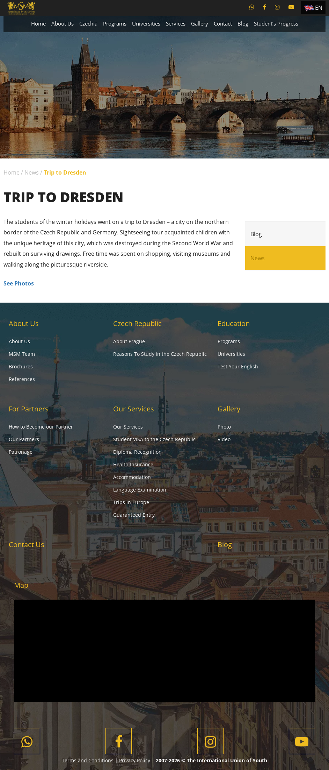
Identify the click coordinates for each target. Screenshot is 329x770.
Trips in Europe (131, 502)
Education (234, 323)
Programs (114, 23)
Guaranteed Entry (134, 514)
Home (38, 23)
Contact (223, 23)
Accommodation (132, 477)
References (22, 379)
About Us (62, 23)
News (31, 172)
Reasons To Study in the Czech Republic (160, 354)
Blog (242, 23)
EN (318, 8)
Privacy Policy (134, 760)
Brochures (21, 366)
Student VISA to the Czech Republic (154, 439)
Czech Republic (137, 323)
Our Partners (24, 439)
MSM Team (22, 354)
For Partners (29, 409)
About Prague (129, 341)
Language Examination (139, 489)
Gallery (199, 23)
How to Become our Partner (41, 426)
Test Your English (238, 366)
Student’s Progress (276, 23)
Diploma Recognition (137, 451)
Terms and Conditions (88, 760)
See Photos (18, 283)
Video (224, 439)
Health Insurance (133, 464)
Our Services (133, 409)
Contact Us (26, 544)
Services (175, 23)
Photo (224, 426)
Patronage (20, 451)
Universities (146, 23)
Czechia (88, 23)
